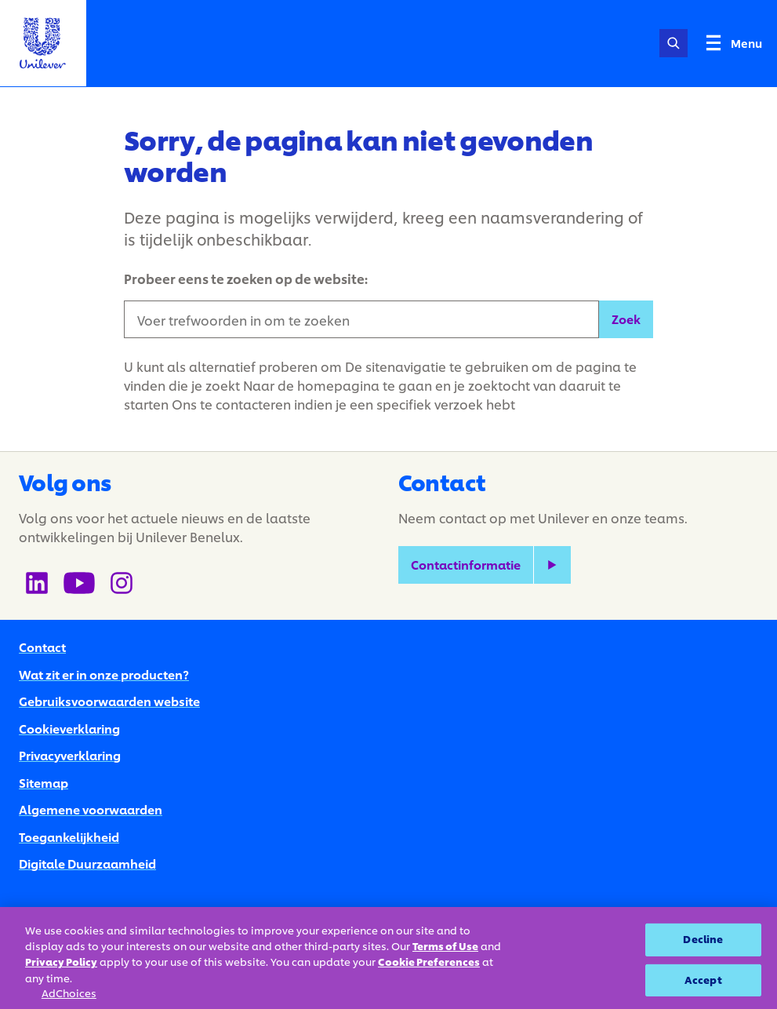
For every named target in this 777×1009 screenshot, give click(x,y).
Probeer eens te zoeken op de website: (246, 278)
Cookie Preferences (429, 962)
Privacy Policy (61, 962)
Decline (703, 939)
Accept (703, 980)
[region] (388, 958)
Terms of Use (445, 946)
